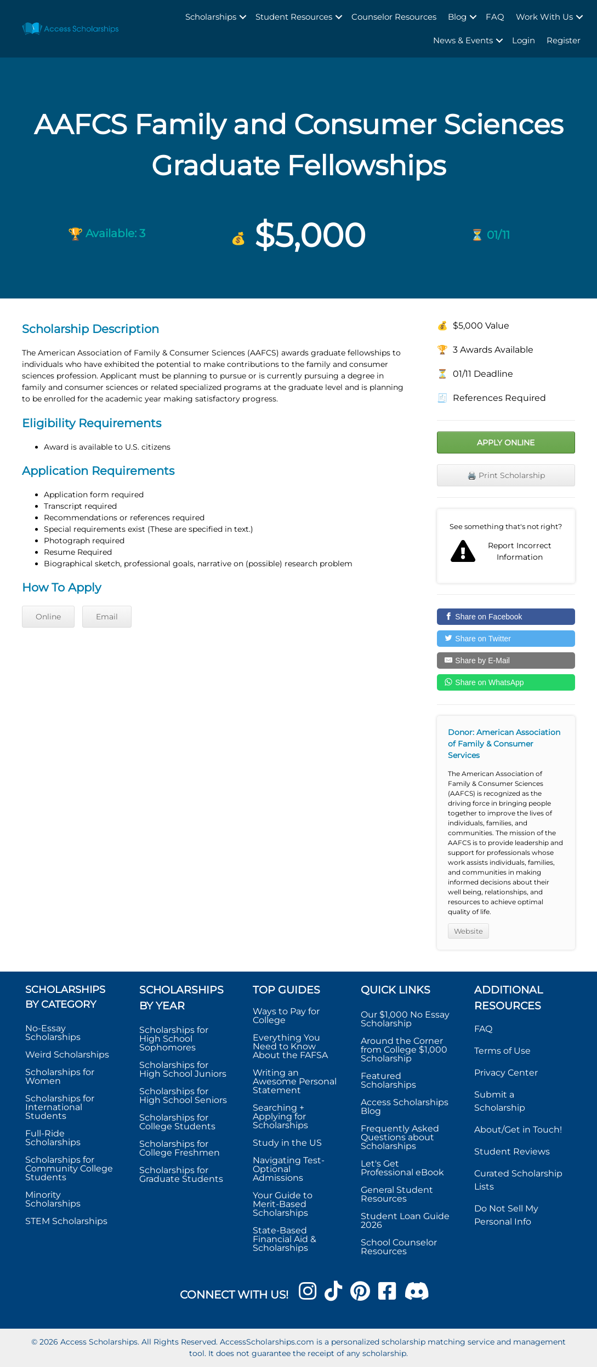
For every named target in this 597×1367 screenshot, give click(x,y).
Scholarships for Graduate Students (181, 1174)
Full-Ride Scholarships (53, 1137)
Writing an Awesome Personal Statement (295, 1081)
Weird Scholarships (67, 1054)
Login (523, 40)
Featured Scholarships (389, 1080)
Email (107, 617)
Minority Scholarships (53, 1199)
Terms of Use (502, 1051)
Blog (457, 17)
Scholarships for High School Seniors (183, 1095)
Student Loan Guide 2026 (405, 1220)
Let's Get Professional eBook (402, 1168)
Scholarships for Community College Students (69, 1168)
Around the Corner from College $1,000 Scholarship (404, 1050)
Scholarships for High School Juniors (182, 1069)
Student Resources (293, 17)
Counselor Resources (393, 17)
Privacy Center (506, 1072)
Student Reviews (512, 1151)
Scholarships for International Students (59, 1107)
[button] (242, 17)
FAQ (495, 17)
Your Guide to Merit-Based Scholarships (282, 1204)
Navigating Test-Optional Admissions (289, 1169)
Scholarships (210, 17)
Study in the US (287, 1143)
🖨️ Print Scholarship (506, 475)
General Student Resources (397, 1194)
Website (468, 931)
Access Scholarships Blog (404, 1106)
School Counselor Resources (399, 1246)
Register (564, 40)
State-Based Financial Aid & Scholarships (284, 1239)
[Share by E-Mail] (506, 660)
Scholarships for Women (59, 1076)
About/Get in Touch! (518, 1129)
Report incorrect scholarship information (506, 546)
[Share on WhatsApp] (506, 682)
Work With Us (544, 17)
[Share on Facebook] (506, 616)
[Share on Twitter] (506, 638)
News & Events (463, 40)
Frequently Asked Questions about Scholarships (400, 1137)
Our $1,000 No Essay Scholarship (405, 1019)
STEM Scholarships (66, 1221)
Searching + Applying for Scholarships (280, 1116)
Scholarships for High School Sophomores (173, 1039)
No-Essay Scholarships (53, 1032)
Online (48, 617)
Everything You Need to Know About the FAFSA (290, 1046)
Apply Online (506, 442)
